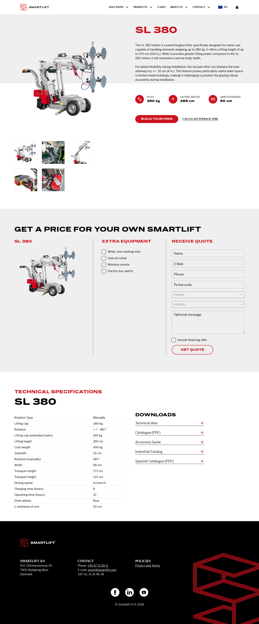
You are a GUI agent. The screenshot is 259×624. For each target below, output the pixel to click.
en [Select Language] (222, 7)
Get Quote (192, 349)
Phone (179, 274)
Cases (162, 7)
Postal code (183, 285)
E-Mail (178, 264)
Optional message (187, 315)
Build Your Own (156, 118)
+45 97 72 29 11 (97, 566)
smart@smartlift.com (102, 570)
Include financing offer (192, 340)
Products (143, 7)
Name (178, 253)
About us (179, 7)
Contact (202, 7)
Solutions (119, 7)
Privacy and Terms (147, 566)
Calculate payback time (200, 119)
